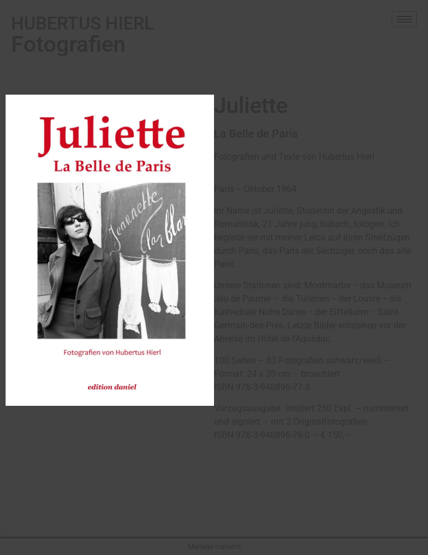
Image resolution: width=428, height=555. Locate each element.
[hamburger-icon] (404, 19)
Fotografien (82, 35)
